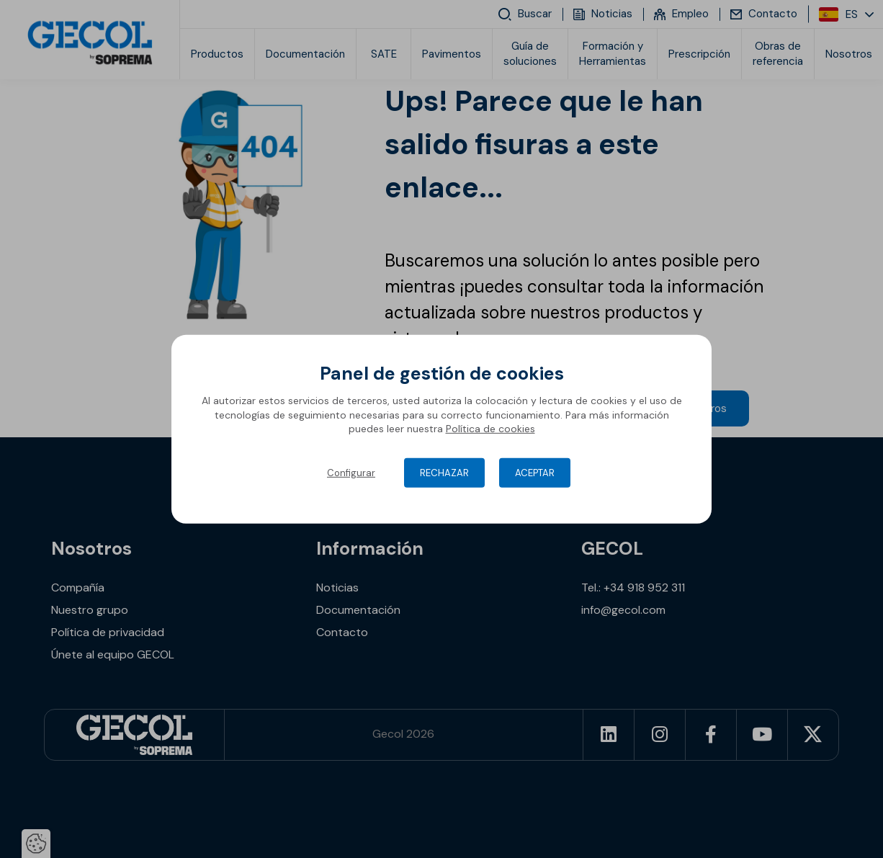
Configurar (351, 473)
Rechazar (444, 473)
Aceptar (535, 473)
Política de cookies (490, 428)
